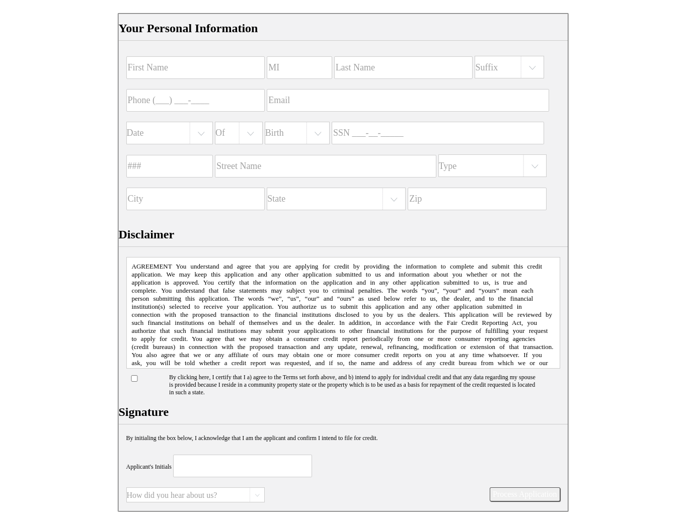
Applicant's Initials (149, 466)
